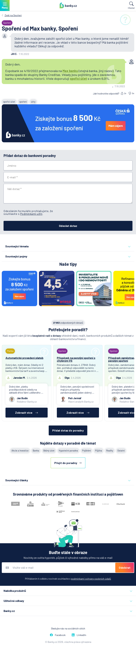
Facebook (58, 634)
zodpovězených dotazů (68, 322)
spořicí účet (78, 79)
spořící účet (9, 101)
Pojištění (86, 450)
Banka (36, 450)
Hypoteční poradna (68, 450)
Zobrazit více (26, 412)
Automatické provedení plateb (24, 357)
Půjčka (98, 450)
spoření (23, 101)
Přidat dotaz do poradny (68, 430)
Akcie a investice (20, 450)
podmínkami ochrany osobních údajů (91, 578)
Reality (109, 450)
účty (33, 101)
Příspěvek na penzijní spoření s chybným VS (76, 359)
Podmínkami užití (31, 213)
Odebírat (124, 567)
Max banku (70, 71)
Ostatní (121, 450)
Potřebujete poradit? (68, 329)
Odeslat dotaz (68, 225)
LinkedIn (79, 634)
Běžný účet (49, 450)
